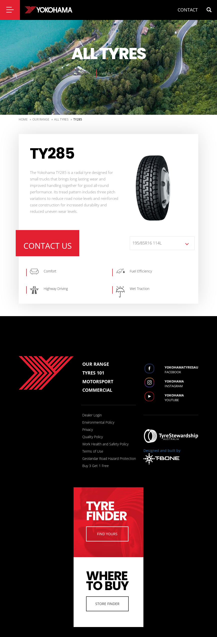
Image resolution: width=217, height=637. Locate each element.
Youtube (181, 397)
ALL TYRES (61, 119)
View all (109, 73)
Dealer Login (92, 415)
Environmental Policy (98, 422)
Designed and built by (161, 456)
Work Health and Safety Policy (105, 444)
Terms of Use (92, 451)
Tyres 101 (93, 373)
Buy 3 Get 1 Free (95, 465)
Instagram (181, 383)
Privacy (87, 429)
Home (23, 119)
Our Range (40, 119)
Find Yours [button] (107, 533)
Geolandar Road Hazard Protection (109, 458)
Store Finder (107, 603)
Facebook (181, 369)
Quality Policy (92, 436)
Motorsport (97, 381)
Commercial (97, 390)
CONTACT (188, 10)
